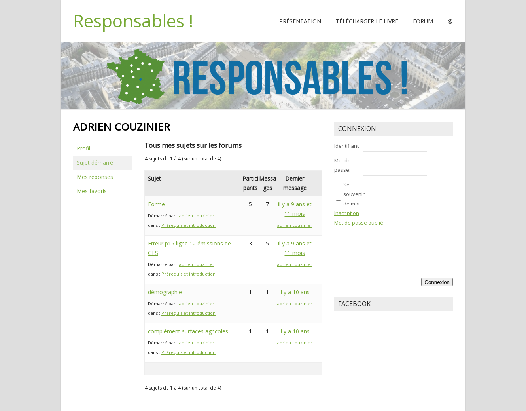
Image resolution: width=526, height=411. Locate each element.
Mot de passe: (342, 165)
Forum (423, 21)
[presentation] (420, 244)
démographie (165, 292)
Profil (83, 148)
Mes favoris (92, 191)
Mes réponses (95, 177)
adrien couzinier (196, 216)
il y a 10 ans (295, 292)
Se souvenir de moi (354, 194)
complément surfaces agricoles (188, 331)
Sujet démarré (95, 162)
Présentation (300, 21)
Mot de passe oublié (358, 222)
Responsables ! (133, 20)
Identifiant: (347, 145)
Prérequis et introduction (188, 225)
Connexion (437, 282)
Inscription (346, 213)
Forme (156, 204)
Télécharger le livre (367, 21)
